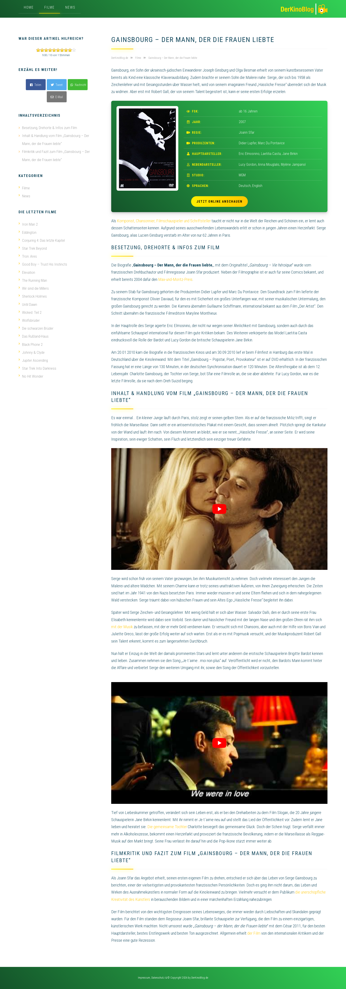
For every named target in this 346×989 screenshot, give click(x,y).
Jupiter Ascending (33, 359)
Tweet (57, 85)
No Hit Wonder (31, 375)
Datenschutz (158, 977)
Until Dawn (28, 303)
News (70, 7)
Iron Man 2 (28, 224)
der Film (253, 933)
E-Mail (57, 97)
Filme (49, 7)
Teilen (35, 85)
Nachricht (78, 85)
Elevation (27, 272)
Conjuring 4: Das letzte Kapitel (42, 240)
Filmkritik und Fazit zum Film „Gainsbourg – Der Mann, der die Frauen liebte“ (56, 155)
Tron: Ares (28, 256)
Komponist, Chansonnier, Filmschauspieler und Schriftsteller (164, 220)
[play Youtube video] (219, 509)
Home (29, 7)
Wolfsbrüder (29, 319)
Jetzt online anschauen (219, 201)
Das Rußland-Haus (34, 335)
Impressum (144, 977)
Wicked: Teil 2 (30, 311)
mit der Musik (122, 626)
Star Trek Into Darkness (37, 367)
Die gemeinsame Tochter (167, 826)
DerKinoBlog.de (199, 977)
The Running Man (33, 280)
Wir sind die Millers (34, 287)
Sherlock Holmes (33, 295)
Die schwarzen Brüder (36, 327)
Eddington (27, 232)
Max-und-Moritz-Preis (175, 279)
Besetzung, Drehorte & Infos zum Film (49, 128)
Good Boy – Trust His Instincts (43, 264)
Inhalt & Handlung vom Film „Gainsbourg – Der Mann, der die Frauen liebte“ (55, 139)
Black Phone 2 (31, 343)
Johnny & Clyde (32, 351)
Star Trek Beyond (33, 248)
